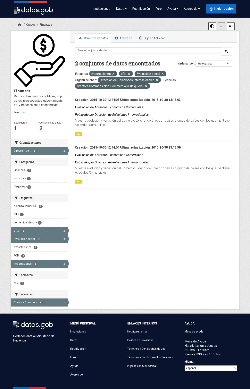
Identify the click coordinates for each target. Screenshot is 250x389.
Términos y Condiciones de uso (146, 348)
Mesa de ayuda (194, 331)
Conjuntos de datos (93, 38)
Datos (74, 340)
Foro (158, 9)
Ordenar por (186, 63)
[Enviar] (226, 51)
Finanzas (45, 24)
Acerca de (123, 38)
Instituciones (101, 9)
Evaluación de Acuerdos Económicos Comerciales (109, 107)
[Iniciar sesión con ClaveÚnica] (221, 8)
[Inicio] (19, 25)
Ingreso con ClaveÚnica (141, 365)
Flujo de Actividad (151, 38)
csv (78, 134)
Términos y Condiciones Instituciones (150, 357)
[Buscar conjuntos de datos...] (148, 50)
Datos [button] (120, 9)
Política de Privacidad (140, 340)
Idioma (189, 361)
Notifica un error (137, 331)
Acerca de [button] (190, 9)
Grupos (31, 24)
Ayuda (74, 365)
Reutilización (141, 9)
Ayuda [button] (171, 9)
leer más (20, 112)
